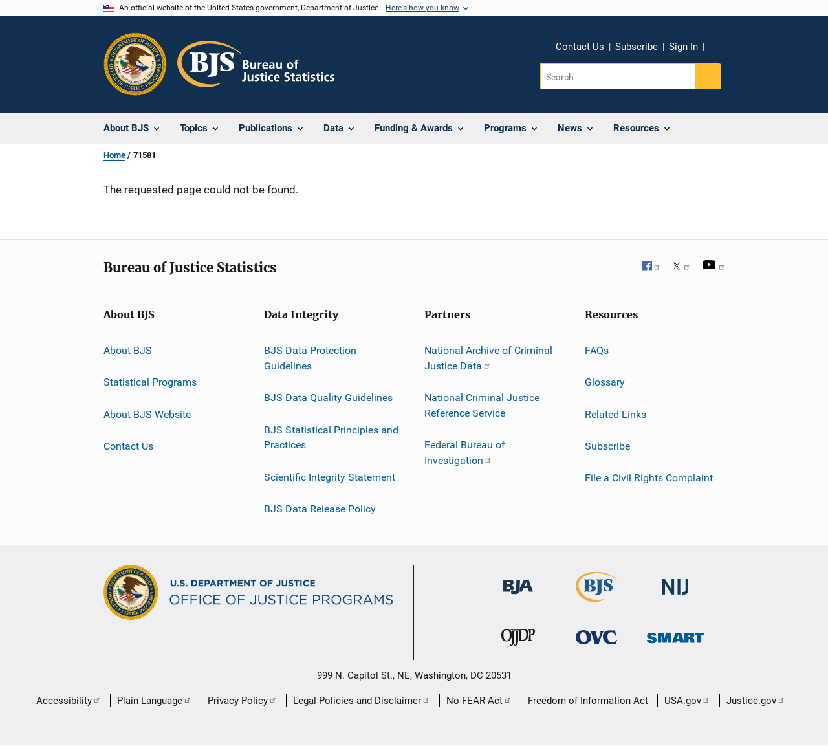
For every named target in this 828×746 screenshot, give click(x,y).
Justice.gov (755, 701)
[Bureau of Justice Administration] (518, 596)
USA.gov (687, 701)
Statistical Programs (150, 382)
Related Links (615, 414)
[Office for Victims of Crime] (596, 646)
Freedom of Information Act (588, 701)
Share (724, 55)
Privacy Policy (242, 701)
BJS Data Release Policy (320, 509)
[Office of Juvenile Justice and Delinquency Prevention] (518, 648)
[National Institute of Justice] (675, 597)
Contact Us (580, 46)
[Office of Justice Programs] (135, 64)
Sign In (683, 46)
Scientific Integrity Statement (329, 476)
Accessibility (68, 701)
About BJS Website (147, 414)
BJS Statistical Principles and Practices (331, 437)
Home (114, 155)
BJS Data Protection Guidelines (310, 358)
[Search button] (708, 76)
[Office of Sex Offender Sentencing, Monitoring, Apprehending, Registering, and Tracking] (675, 645)
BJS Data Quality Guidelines (328, 397)
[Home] (255, 64)
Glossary (605, 382)
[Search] (618, 76)
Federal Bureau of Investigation (464, 452)
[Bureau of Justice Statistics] (597, 604)
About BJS (128, 350)
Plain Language (154, 701)
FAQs (597, 350)
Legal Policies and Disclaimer (361, 701)
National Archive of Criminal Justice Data (488, 358)
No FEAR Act (479, 701)
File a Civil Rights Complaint (649, 478)
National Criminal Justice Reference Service (481, 405)
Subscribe (636, 46)
